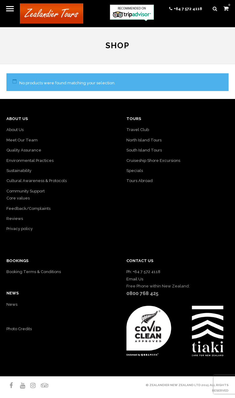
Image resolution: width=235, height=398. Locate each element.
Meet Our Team (22, 140)
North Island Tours (144, 140)
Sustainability (19, 170)
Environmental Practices (30, 160)
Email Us (134, 279)
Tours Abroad (139, 180)
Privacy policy (19, 228)
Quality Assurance (23, 150)
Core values (18, 198)
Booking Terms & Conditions (33, 271)
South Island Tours (144, 150)
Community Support (25, 191)
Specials (134, 170)
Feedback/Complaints (28, 208)
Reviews (14, 218)
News (11, 304)
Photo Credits (19, 329)
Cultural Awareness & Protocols (36, 180)
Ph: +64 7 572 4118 (143, 271)
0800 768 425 (142, 293)
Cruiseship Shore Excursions (153, 160)
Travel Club (137, 129)
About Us (15, 129)
